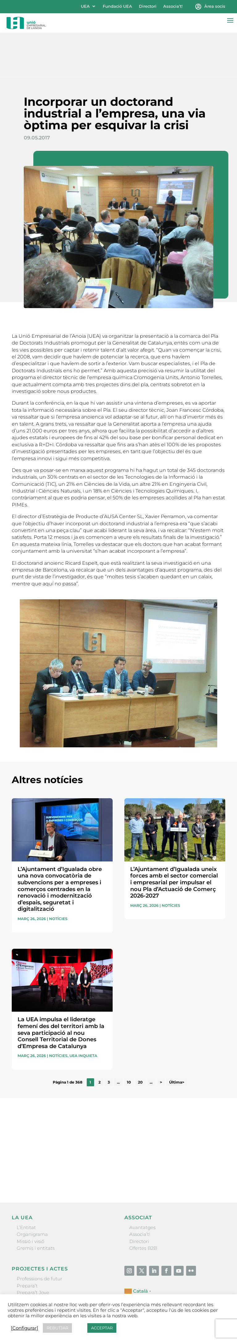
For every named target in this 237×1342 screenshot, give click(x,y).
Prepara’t (27, 1241)
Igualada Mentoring (39, 1269)
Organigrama (32, 1190)
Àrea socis (214, 6)
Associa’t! (172, 6)
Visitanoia (28, 1275)
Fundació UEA (117, 6)
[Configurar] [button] (24, 1328)
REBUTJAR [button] (57, 1327)
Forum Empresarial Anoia (46, 1262)
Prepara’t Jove (33, 1248)
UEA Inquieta (83, 1011)
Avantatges (142, 1183)
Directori (147, 6)
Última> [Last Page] (176, 1037)
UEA (85, 6)
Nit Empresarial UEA (40, 1255)
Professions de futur (39, 1234)
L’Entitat (26, 1183)
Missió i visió (30, 1197)
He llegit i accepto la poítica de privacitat (53, 1120)
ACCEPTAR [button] (102, 1327)
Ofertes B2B (143, 1203)
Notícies (58, 874)
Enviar (211, 1132)
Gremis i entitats (36, 1203)
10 (129, 1037)
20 (140, 1037)
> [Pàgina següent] (161, 1037)
